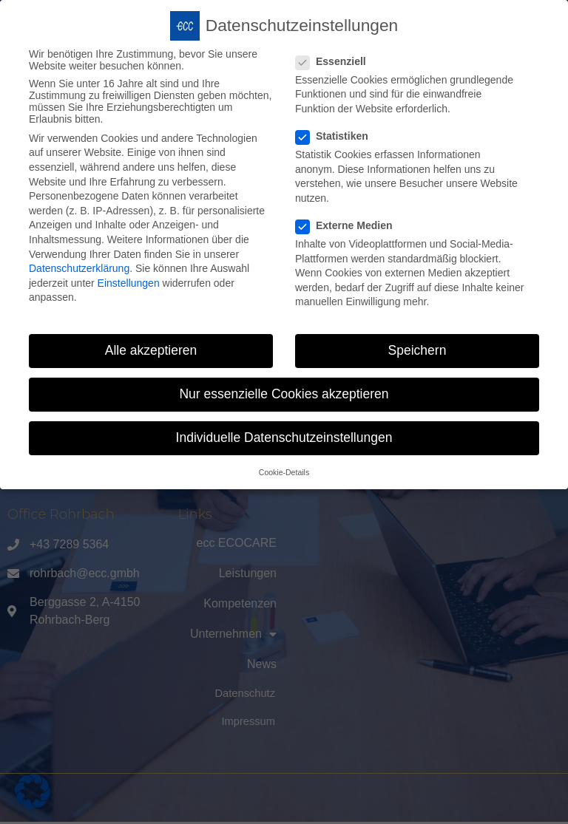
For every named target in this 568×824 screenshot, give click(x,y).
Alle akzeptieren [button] (151, 349)
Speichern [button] (417, 349)
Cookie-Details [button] (284, 471)
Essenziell (335, 61)
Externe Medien (348, 225)
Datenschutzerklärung (79, 267)
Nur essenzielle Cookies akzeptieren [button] (283, 393)
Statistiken (336, 135)
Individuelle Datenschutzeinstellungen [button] (284, 436)
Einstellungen (129, 282)
